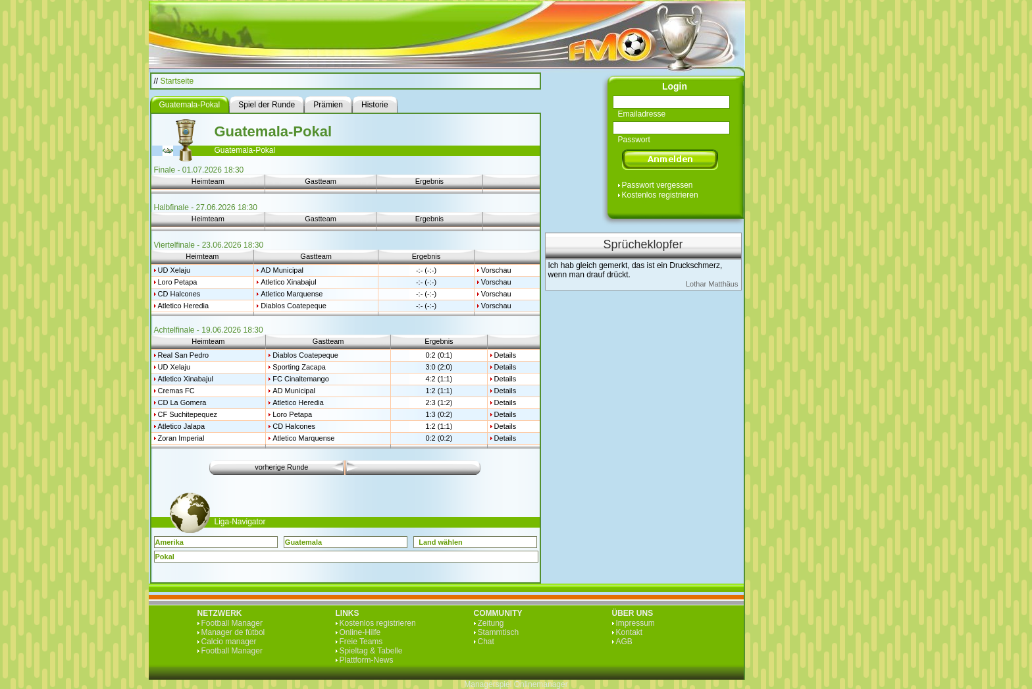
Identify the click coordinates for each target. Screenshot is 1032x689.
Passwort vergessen (657, 185)
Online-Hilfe (360, 632)
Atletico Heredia (183, 306)
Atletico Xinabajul (288, 282)
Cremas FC (176, 391)
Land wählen (441, 542)
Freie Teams (361, 641)
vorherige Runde (281, 467)
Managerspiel (487, 684)
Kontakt (629, 632)
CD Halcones (179, 294)
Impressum (635, 623)
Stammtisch (498, 632)
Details (505, 355)
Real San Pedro (183, 355)
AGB (624, 641)
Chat (486, 641)
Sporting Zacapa (299, 367)
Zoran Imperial (181, 438)
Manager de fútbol (233, 632)
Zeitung (491, 623)
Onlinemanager (541, 684)
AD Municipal (282, 270)
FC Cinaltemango (300, 379)
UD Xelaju (174, 270)
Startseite (177, 81)
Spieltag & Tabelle (371, 650)
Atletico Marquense (291, 294)
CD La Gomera (182, 402)
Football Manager (232, 623)
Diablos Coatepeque (293, 306)
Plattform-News (367, 660)
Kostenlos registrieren (660, 195)
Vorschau (496, 270)
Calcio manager (229, 641)
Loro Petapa (177, 282)
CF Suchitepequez (188, 414)
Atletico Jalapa (181, 426)
